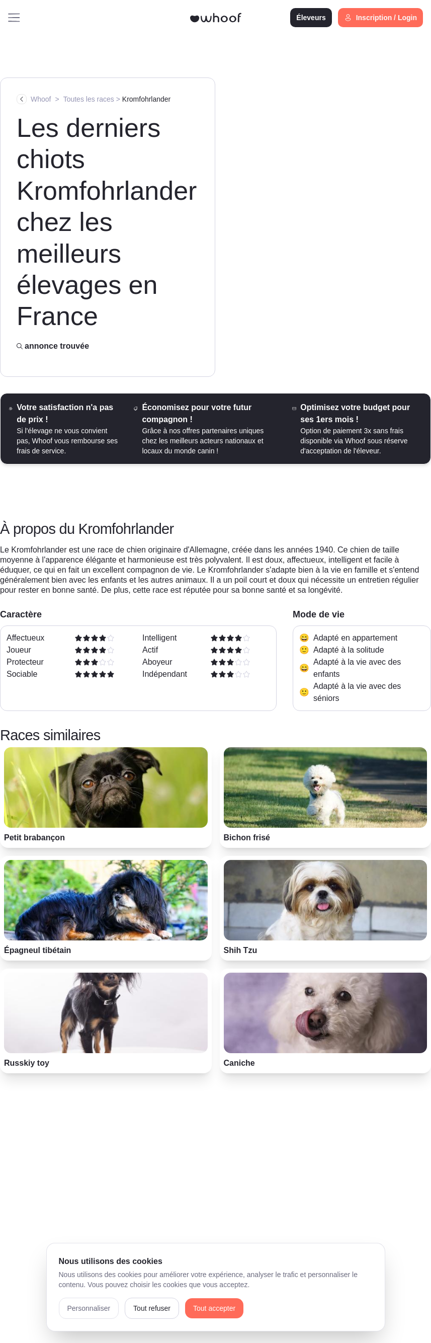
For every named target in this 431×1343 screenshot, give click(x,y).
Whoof (41, 99)
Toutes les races (88, 99)
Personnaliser (89, 1308)
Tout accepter (214, 1308)
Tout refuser (151, 1308)
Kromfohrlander (146, 99)
